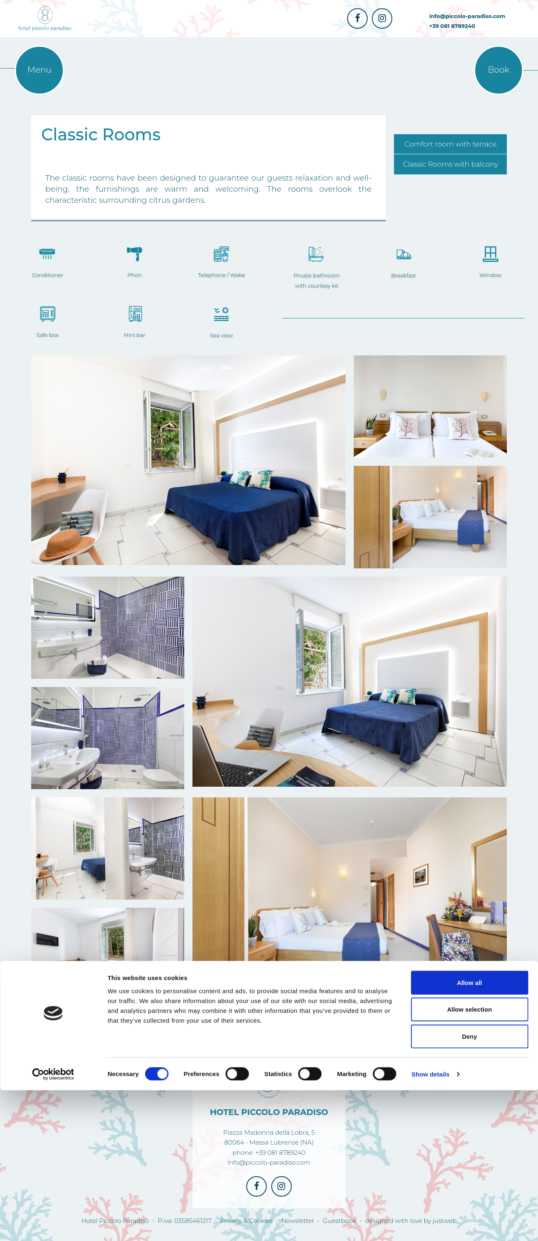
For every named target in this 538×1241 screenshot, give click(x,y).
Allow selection (469, 1160)
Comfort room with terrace (451, 144)
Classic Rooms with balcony (450, 164)
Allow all (469, 1133)
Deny (469, 1187)
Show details (431, 1224)
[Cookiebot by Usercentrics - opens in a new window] (53, 1225)
